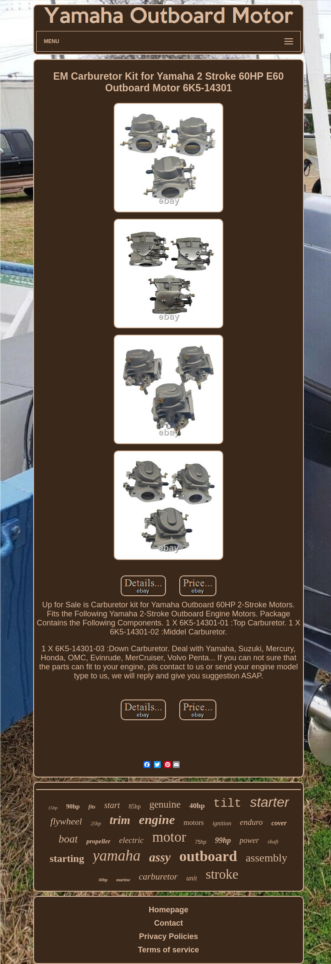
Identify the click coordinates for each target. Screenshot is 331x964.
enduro (251, 822)
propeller (98, 841)
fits (92, 806)
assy (160, 857)
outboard (208, 856)
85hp (134, 806)
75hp (200, 842)
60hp (103, 879)
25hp (96, 824)
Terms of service (168, 949)
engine (157, 819)
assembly (266, 858)
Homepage (168, 909)
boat (68, 839)
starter (269, 802)
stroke (222, 874)
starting (67, 858)
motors (194, 822)
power (249, 840)
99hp (223, 840)
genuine (165, 804)
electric (131, 840)
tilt (227, 803)
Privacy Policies (168, 936)
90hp (73, 806)
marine (123, 879)
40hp (197, 806)
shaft (273, 841)
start (112, 805)
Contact (168, 923)
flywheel (66, 821)
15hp (52, 807)
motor (169, 837)
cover (279, 823)
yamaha (117, 855)
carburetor (158, 876)
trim (119, 820)
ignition (221, 823)
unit (191, 878)
